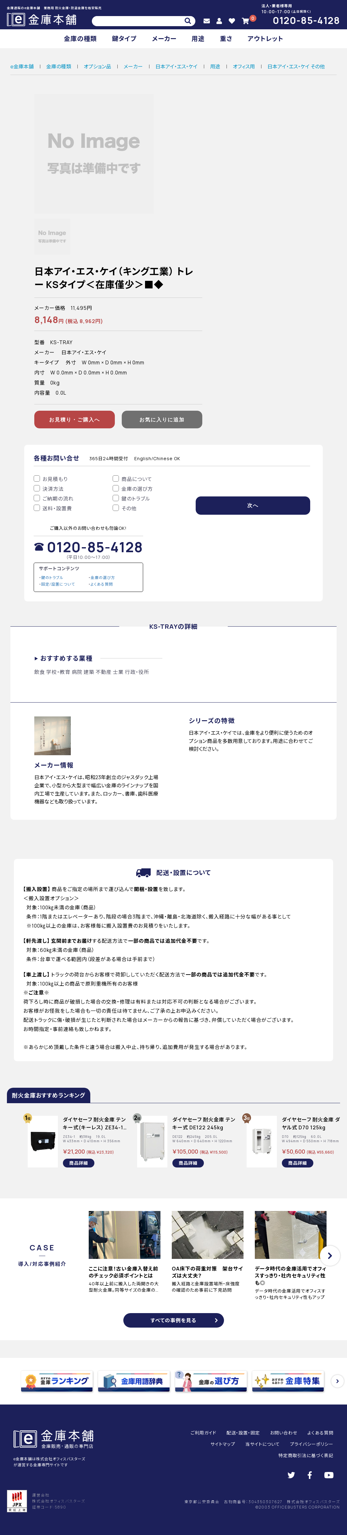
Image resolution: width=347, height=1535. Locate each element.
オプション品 (97, 66)
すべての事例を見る (173, 1320)
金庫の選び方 (103, 577)
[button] (330, 1256)
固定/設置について (58, 584)
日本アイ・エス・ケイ (176, 66)
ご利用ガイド (203, 1433)
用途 (198, 38)
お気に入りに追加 (162, 419)
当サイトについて (262, 1444)
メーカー (164, 38)
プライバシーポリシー (311, 1444)
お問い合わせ (283, 1433)
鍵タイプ (124, 38)
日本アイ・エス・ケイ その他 (296, 66)
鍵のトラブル (52, 577)
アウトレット (265, 38)
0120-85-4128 (306, 20)
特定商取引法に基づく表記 (305, 1455)
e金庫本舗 (22, 66)
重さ (226, 38)
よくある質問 (102, 584)
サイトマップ (222, 1444)
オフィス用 (244, 66)
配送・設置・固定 (243, 1433)
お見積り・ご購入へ (74, 419)
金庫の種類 (80, 38)
